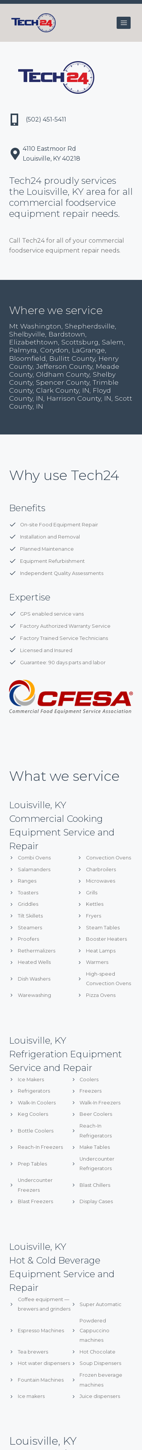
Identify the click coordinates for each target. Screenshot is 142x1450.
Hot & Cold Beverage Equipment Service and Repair (62, 1274)
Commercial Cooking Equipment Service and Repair (62, 832)
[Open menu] (124, 22)
